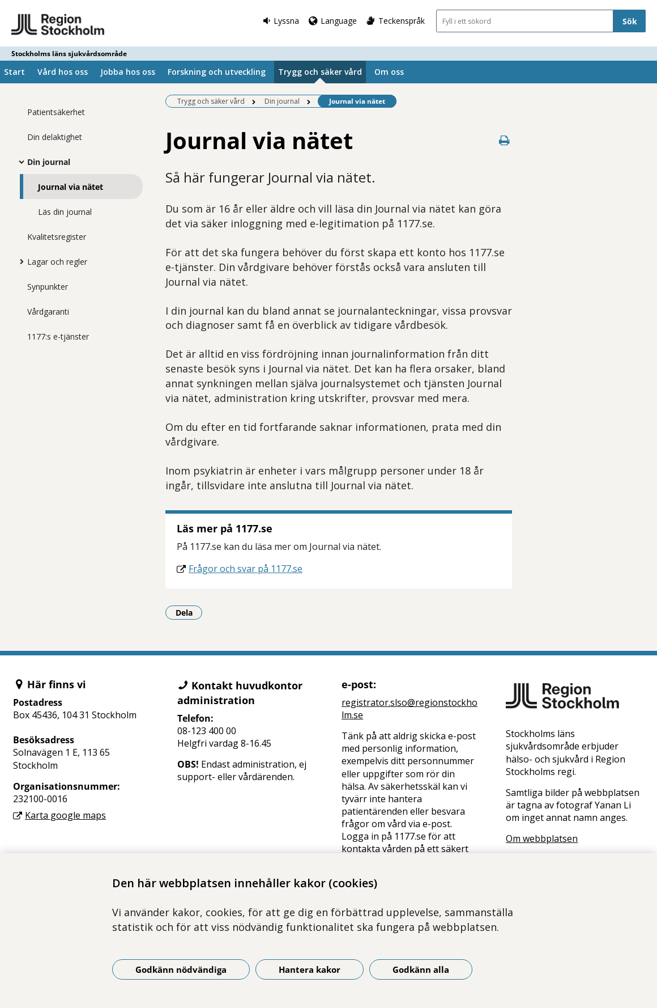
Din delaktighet (54, 137)
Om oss (389, 71)
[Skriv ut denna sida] (504, 140)
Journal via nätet (70, 186)
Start (14, 71)
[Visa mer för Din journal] (18, 161)
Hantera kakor (309, 969)
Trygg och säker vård (320, 71)
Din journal (48, 161)
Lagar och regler (57, 261)
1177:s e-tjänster (58, 336)
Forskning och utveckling (217, 71)
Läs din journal (65, 211)
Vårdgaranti (48, 311)
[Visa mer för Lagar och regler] (18, 261)
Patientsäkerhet (56, 112)
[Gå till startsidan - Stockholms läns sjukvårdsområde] (58, 25)
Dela (189, 612)
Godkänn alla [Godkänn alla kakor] (421, 969)
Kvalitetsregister (56, 236)
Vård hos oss (62, 71)
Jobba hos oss (127, 71)
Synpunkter (47, 286)
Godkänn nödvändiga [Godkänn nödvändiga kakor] (181, 969)
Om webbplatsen (542, 838)
